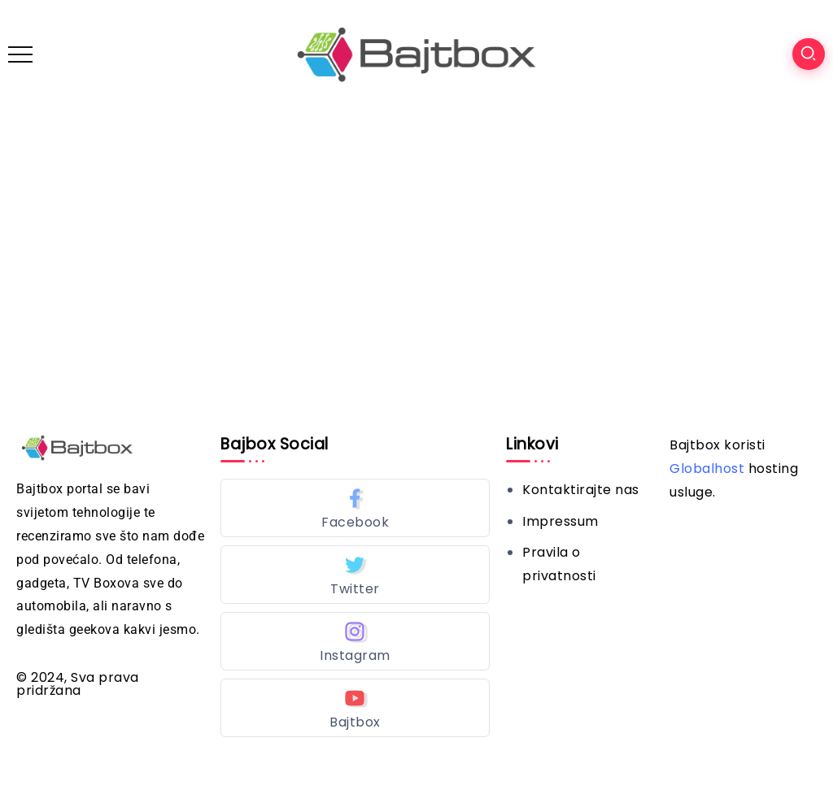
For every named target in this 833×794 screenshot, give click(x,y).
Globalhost (706, 468)
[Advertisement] (416, 231)
